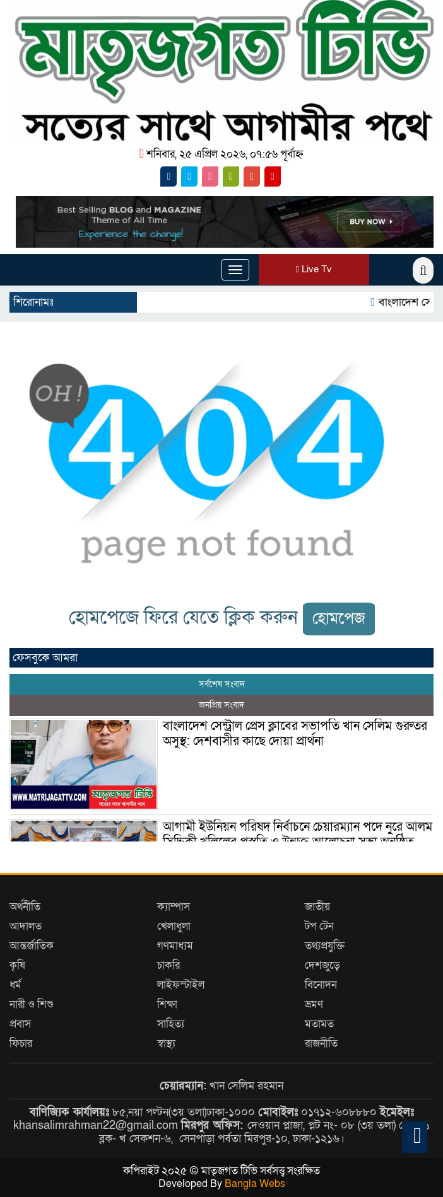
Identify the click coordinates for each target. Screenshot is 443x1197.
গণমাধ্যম (175, 946)
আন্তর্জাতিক (31, 946)
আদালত (25, 926)
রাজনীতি (321, 1043)
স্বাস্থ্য (166, 1043)
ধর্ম (15, 985)
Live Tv (314, 269)
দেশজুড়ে (322, 965)
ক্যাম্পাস (173, 906)
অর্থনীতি (24, 906)
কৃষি (17, 965)
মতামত (319, 1024)
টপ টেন (319, 926)
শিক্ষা (167, 1004)
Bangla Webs (255, 1184)
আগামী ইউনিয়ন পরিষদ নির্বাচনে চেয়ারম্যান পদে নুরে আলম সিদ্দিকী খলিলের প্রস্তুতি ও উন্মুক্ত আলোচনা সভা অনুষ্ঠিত (297, 834)
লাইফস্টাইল (180, 985)
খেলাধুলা (174, 926)
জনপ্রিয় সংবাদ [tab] (221, 705)
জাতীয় (317, 906)
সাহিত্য (170, 1024)
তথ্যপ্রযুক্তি (325, 946)
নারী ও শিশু (31, 1004)
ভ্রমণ (314, 1004)
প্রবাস (20, 1024)
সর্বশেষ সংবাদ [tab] (222, 684)
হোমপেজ (338, 618)
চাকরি (168, 965)
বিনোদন (321, 985)
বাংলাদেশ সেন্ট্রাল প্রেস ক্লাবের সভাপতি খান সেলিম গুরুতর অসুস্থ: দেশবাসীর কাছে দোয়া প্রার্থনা (295, 733)
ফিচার (20, 1043)
